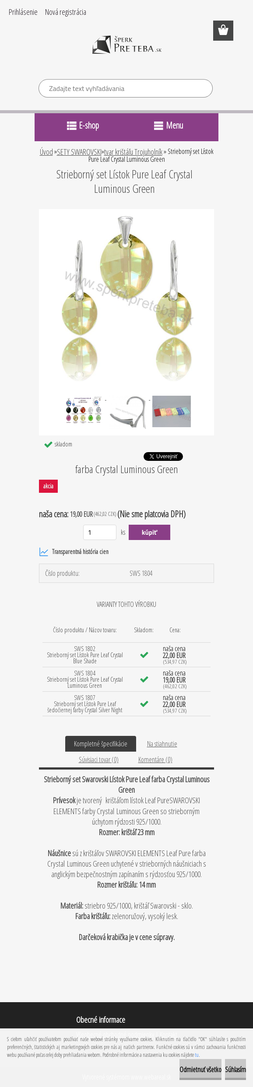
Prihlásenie (23, 12)
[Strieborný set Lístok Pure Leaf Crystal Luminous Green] (126, 212)
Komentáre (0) (155, 759)
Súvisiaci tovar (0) (99, 759)
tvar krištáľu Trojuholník (133, 151)
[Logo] (127, 51)
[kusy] (100, 532)
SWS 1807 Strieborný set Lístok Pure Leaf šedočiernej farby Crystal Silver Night (84, 703)
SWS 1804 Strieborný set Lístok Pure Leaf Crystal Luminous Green (85, 679)
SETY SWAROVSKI (79, 151)
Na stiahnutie (162, 744)
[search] (202, 90)
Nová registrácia (65, 12)
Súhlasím (235, 1069)
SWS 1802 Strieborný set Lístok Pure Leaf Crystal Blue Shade (85, 655)
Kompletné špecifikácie (100, 744)
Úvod (46, 151)
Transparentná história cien (74, 552)
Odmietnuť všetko (200, 1069)
